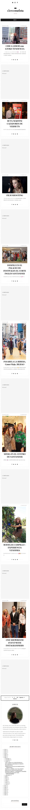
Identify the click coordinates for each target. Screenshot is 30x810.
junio (6, 777)
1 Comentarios (24, 246)
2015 (5, 788)
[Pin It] (17, 59)
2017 (5, 785)
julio (6, 776)
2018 (5, 757)
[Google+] (15, 59)
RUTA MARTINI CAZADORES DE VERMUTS (15, 125)
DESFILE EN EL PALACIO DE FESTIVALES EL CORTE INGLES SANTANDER (14, 270)
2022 (5, 752)
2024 (5, 749)
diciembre (7, 758)
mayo (6, 779)
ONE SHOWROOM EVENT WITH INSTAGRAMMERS (15, 644)
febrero (7, 783)
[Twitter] (13, 59)
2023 (5, 750)
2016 (5, 787)
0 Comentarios (23, 25)
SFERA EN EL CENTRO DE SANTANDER (15, 456)
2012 (5, 792)
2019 (5, 756)
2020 (5, 754)
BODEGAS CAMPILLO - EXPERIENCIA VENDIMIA (15, 549)
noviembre (7, 760)
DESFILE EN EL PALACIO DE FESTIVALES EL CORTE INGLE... (14, 767)
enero (6, 784)
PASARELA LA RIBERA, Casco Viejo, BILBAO (15, 364)
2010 (5, 794)
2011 (5, 793)
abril (6, 780)
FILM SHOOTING (14, 196)
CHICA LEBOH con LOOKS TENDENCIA (14, 47)
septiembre (7, 775)
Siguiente (22, 697)
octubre (7, 761)
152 (17, 697)
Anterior (15, 698)
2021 (5, 753)
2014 (5, 789)
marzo (6, 781)
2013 (5, 790)
